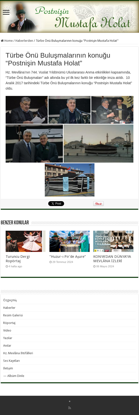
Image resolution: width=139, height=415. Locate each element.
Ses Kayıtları (11, 361)
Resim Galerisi (13, 315)
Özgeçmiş (10, 300)
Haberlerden (24, 40)
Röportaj (9, 323)
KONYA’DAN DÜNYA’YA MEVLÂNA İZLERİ (112, 258)
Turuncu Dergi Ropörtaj (18, 258)
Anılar (7, 345)
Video (7, 330)
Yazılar (7, 338)
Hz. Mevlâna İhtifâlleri (18, 353)
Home (7, 40)
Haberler (9, 308)
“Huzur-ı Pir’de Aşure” (67, 256)
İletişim (8, 368)
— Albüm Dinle (13, 376)
